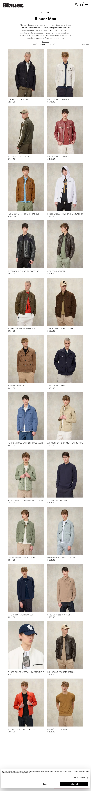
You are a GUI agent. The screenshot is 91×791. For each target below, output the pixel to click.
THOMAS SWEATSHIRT (57, 500)
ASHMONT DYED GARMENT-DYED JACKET (26, 443)
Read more (45, 42)
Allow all (74, 784)
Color (43, 44)
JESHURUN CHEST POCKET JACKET (23, 214)
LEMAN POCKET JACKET (18, 99)
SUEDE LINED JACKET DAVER (60, 329)
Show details (79, 778)
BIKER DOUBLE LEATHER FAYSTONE (23, 271)
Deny (45, 784)
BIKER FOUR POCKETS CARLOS (60, 672)
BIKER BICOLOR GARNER (58, 99)
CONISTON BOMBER (56, 271)
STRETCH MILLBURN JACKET (20, 615)
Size (34, 44)
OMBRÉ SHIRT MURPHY (57, 729)
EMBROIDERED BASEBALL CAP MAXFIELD (26, 672)
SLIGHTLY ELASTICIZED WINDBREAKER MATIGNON (65, 214)
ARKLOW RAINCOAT (16, 386)
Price (52, 44)
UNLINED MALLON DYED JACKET (22, 558)
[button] (45, 41)
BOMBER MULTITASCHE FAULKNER (23, 329)
